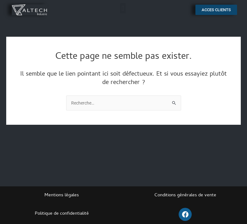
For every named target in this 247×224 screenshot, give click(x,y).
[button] (123, 8)
